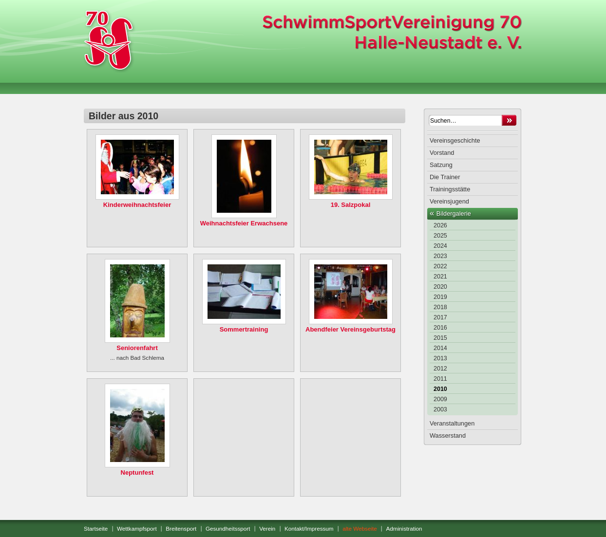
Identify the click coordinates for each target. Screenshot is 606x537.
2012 (440, 368)
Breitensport (181, 528)
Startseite (96, 528)
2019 (440, 297)
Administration (404, 528)
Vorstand (442, 152)
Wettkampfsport (137, 528)
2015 (440, 337)
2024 (440, 245)
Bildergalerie (453, 213)
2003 (440, 409)
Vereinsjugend (449, 201)
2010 (440, 389)
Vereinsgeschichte (455, 140)
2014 (440, 348)
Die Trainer (445, 177)
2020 (440, 286)
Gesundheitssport (228, 528)
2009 (440, 399)
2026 (440, 225)
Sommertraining (244, 329)
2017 (440, 317)
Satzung (441, 164)
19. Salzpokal (351, 204)
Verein (267, 528)
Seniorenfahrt (137, 348)
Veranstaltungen (452, 423)
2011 (440, 378)
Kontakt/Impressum (309, 528)
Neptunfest (137, 472)
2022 (440, 266)
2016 (440, 327)
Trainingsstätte (450, 189)
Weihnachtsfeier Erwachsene (244, 223)
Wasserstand (448, 435)
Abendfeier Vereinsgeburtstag (350, 329)
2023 (440, 256)
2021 (440, 276)
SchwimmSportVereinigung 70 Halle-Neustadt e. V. (108, 40)
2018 (440, 307)
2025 (440, 235)
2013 (440, 358)
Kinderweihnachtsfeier (137, 204)
